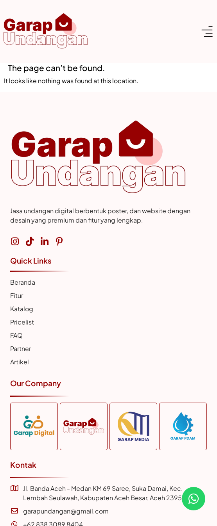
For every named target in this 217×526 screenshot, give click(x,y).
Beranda (22, 282)
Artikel (19, 362)
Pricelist (22, 322)
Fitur (16, 295)
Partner (20, 348)
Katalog (21, 309)
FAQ (16, 335)
